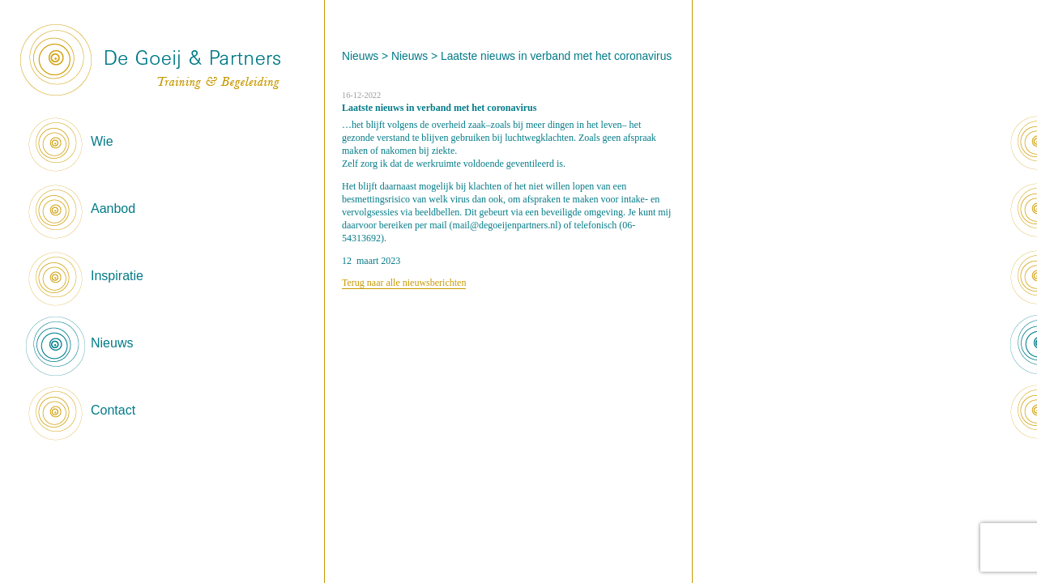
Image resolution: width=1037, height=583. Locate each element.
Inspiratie (117, 276)
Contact (113, 410)
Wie (102, 141)
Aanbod (113, 208)
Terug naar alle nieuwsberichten (404, 282)
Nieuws (112, 343)
